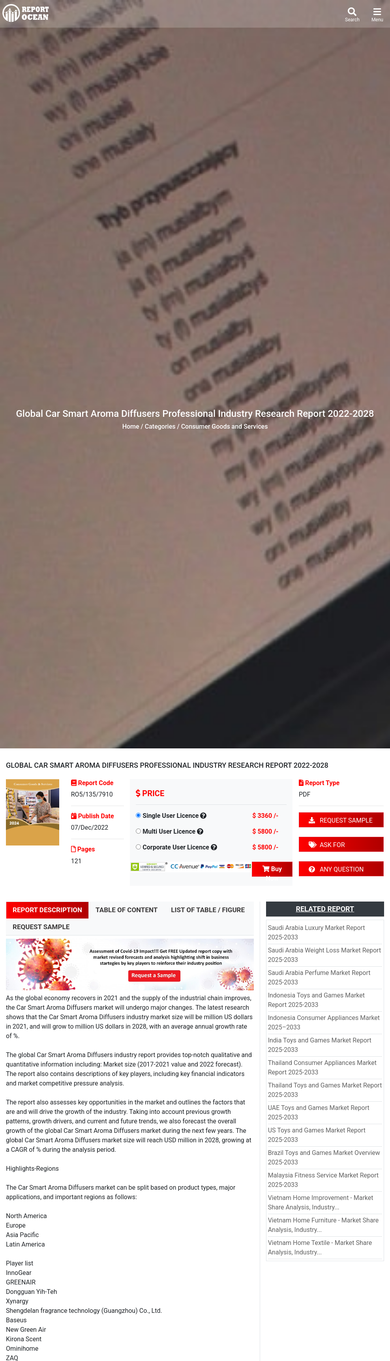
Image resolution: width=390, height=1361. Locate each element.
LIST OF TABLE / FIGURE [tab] (208, 910)
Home (130, 426)
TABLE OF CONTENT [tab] (127, 910)
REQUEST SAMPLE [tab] (41, 927)
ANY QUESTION (336, 869)
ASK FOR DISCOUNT (327, 846)
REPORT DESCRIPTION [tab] (47, 910)
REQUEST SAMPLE (341, 820)
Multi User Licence (168, 831)
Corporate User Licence (175, 847)
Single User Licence (170, 815)
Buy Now (272, 871)
